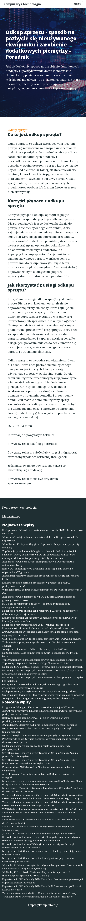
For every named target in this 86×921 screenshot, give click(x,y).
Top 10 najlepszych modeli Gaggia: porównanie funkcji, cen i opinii (39, 551)
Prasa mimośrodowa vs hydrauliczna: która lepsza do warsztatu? (39, 628)
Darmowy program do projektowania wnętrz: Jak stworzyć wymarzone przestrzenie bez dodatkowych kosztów (42, 672)
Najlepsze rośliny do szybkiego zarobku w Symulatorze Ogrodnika (39, 691)
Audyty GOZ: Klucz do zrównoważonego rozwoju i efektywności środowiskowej (38, 828)
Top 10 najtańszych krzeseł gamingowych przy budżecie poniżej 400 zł (42, 659)
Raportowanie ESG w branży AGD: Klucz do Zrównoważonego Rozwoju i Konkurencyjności (42, 888)
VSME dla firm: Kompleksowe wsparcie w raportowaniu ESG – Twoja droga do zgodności (40, 821)
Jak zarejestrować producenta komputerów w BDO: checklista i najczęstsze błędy (38, 563)
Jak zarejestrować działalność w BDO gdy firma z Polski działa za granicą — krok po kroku (38, 598)
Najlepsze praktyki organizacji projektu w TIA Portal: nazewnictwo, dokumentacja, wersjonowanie (40, 612)
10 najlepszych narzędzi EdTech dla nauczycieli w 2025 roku (35, 649)
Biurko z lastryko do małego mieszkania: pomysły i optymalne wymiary (41, 735)
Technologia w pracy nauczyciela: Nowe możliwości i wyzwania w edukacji (38, 644)
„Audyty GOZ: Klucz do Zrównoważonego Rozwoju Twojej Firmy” (38, 833)
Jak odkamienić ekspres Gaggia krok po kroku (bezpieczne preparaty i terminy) (41, 546)
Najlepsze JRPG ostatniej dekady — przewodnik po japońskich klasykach (42, 666)
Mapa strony (11, 516)
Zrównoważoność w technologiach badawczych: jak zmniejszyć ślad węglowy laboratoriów (40, 633)
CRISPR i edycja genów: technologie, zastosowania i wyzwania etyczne (41, 638)
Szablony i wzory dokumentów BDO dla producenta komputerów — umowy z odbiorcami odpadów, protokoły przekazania (40, 556)
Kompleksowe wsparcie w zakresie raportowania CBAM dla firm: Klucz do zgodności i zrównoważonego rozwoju (42, 782)
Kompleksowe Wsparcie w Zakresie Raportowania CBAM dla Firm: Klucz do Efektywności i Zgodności (42, 789)
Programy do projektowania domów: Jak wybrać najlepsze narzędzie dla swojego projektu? (41, 740)
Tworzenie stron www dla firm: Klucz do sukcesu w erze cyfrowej (39, 893)
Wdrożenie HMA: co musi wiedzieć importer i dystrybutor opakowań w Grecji (42, 591)
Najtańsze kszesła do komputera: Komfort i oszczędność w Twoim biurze (40, 654)
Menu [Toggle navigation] (77, 4)
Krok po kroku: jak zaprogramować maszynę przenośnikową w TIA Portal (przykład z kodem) (39, 619)
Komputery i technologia (22, 4)
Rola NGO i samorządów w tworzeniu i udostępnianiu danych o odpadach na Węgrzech (37, 570)
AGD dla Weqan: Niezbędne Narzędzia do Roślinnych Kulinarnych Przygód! (38, 775)
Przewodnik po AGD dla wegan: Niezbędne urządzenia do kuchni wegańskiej (38, 768)
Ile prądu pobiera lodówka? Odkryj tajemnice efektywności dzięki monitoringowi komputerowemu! (38, 846)
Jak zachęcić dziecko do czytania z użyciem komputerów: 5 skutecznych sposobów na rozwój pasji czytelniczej (42, 867)
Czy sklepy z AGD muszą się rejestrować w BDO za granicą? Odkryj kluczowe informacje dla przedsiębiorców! (39, 761)
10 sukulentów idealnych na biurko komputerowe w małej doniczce (39, 724)
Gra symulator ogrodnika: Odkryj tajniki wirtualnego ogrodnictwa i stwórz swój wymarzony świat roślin (40, 686)
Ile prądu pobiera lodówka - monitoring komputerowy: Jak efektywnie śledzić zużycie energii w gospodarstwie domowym (41, 839)
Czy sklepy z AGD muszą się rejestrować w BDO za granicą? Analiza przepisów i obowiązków (40, 754)
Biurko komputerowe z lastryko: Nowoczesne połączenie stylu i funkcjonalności (37, 730)
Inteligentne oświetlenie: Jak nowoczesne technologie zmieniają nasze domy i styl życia (41, 853)
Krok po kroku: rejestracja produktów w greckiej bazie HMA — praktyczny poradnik (37, 584)
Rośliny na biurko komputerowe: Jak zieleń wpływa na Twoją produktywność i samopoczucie (35, 719)
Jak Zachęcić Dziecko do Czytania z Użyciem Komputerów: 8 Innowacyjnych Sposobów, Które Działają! (36, 874)
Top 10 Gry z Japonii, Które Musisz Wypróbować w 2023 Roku (36, 663)
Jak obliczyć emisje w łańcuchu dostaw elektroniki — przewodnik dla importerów (40, 539)
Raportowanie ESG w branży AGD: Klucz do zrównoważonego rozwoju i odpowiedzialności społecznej (42, 881)
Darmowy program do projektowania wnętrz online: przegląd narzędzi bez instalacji (42, 679)
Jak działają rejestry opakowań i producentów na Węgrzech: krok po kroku (40, 577)
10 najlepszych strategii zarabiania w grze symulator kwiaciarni (38, 698)
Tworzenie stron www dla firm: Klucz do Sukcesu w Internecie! (37, 896)
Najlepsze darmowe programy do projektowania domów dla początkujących (36, 747)
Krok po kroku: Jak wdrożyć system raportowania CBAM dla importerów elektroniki (43, 532)
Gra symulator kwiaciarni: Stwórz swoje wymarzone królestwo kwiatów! (43, 694)
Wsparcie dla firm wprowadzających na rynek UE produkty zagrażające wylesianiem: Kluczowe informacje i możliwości (42, 803)
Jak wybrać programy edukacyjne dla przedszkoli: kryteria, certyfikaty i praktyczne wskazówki (42, 712)
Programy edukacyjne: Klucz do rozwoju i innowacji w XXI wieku (38, 707)
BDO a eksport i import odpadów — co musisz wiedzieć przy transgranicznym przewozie (36, 605)
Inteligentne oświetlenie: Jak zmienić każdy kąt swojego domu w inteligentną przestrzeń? (38, 860)
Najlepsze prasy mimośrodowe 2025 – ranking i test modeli (35, 624)
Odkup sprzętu (18, 130)
